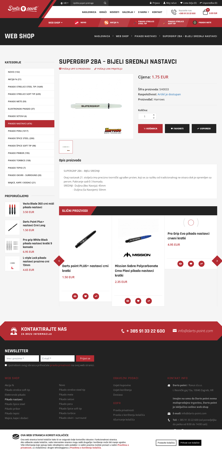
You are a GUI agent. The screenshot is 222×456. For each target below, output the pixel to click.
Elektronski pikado (15, 394)
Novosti (114, 12)
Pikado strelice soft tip (17, 389)
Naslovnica (89, 12)
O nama (142, 12)
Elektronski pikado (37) (21, 108)
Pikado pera (66, 403)
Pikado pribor (12, 408)
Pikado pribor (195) (19, 153)
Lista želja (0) (188, 2)
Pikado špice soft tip (70, 408)
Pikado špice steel (15, 404)
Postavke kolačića (166, 443)
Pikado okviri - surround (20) (24, 175)
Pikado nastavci (146, 36)
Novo (62, 385)
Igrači (103, 12)
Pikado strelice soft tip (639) (24, 94)
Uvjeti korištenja (122, 389)
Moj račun (170, 2)
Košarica (150, 128)
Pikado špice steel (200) (21, 138)
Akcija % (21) (14, 79)
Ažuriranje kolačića (124, 419)
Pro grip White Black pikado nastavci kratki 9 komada (37, 243)
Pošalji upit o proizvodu (75, 68)
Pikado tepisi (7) (17, 167)
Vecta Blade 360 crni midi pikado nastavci (38, 205)
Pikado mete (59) (17, 101)
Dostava (118, 394)
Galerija (127, 12)
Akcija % (9, 385)
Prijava (155, 2)
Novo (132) (14, 71)
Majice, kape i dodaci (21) (22, 182)
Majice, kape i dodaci (16, 418)
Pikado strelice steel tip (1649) (25, 86)
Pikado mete (66, 394)
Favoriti (177, 128)
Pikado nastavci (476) (20, 123)
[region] (111, 443)
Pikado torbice (67, 413)
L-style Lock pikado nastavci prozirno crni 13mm (36, 261)
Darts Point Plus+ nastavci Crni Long (34, 223)
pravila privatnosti (60, 365)
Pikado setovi (66, 399)
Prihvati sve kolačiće (190, 443)
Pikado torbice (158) (19, 160)
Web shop (54, 22)
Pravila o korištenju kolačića (129, 414)
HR (64, 3)
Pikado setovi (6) (17, 116)
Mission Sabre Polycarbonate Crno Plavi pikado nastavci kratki (136, 270)
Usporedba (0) (208, 2)
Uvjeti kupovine (122, 385)
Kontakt (157, 12)
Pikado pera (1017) (18, 130)
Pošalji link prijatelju (108, 68)
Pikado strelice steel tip (72, 389)
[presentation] (59, 261)
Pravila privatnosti (123, 410)
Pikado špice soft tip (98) (22, 145)
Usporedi (204, 128)
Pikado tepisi (12, 413)
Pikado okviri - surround (72, 417)
